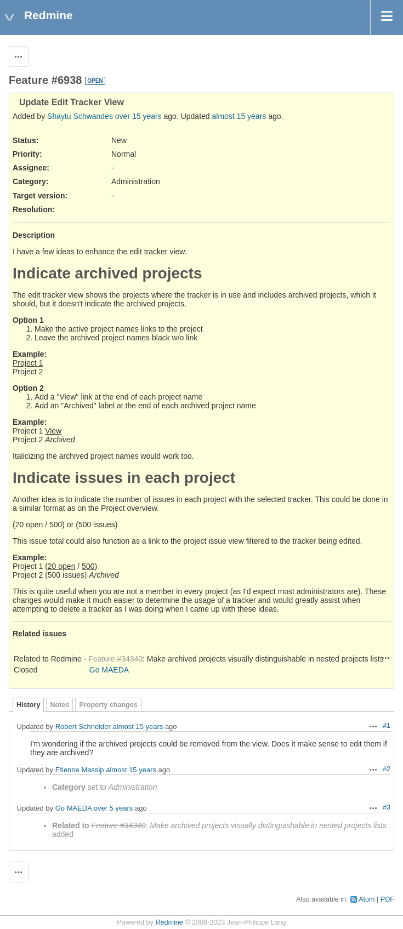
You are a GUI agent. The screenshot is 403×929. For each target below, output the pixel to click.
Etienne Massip (79, 770)
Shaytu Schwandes (80, 116)
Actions (386, 657)
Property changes (108, 705)
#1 (386, 725)
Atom (366, 899)
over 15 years (138, 116)
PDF (387, 899)
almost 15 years (239, 116)
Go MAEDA (109, 669)
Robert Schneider (83, 726)
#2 (386, 769)
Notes (59, 705)
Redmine (169, 922)
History (28, 705)
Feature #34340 (115, 658)
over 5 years (113, 808)
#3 (386, 807)
